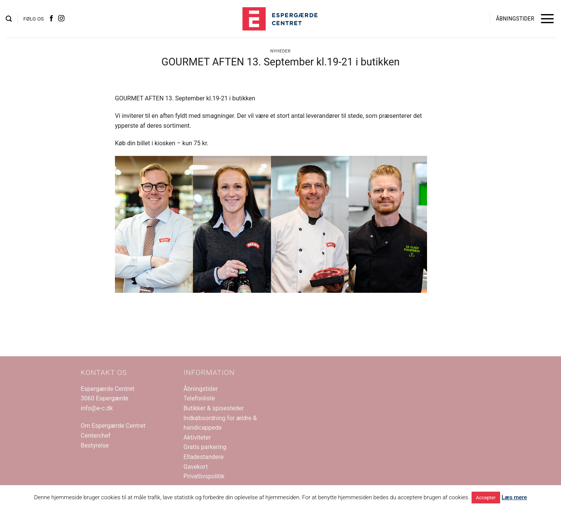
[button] (9, 18)
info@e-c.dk (97, 408)
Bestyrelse (95, 445)
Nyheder (280, 51)
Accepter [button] (486, 497)
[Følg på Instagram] (61, 18)
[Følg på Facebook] (51, 18)
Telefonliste (199, 398)
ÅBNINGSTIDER (515, 19)
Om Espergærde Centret (113, 425)
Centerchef (95, 435)
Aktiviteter (197, 437)
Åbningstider (200, 388)
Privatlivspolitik (204, 476)
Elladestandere (203, 456)
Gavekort (195, 466)
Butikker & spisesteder (213, 408)
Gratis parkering (204, 447)
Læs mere (514, 497)
